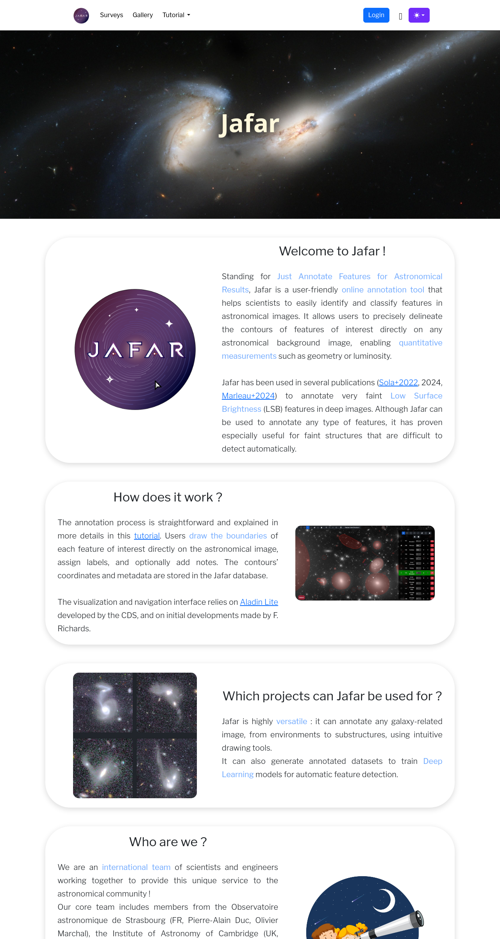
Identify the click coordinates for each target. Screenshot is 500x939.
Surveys (111, 15)
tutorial (147, 535)
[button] (400, 15)
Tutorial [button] (174, 15)
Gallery (142, 15)
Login (376, 15)
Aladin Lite (259, 602)
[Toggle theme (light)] (419, 15)
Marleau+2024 (248, 395)
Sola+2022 (398, 382)
